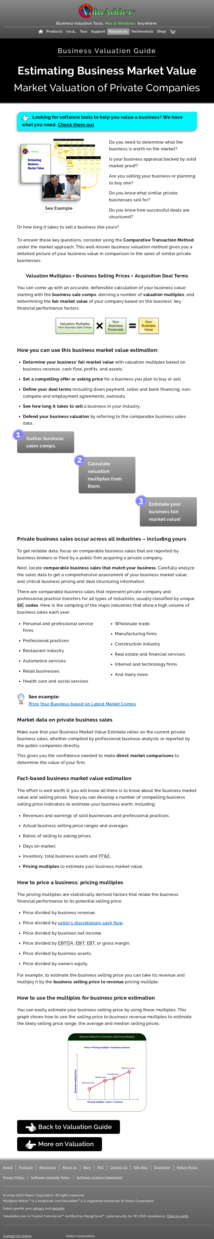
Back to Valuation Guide (68, 1127)
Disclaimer (162, 1167)
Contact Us (118, 1167)
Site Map (140, 1167)
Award (8, 1167)
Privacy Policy (13, 1177)
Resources (118, 31)
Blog (87, 1167)
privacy (38, 1208)
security (58, 1208)
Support (98, 31)
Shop (161, 31)
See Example (59, 208)
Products (54, 31)
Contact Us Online (17, 1236)
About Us (69, 1167)
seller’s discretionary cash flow (90, 922)
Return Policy (187, 1167)
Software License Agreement (99, 1177)
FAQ (100, 1167)
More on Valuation (59, 1144)
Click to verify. (178, 1216)
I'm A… (71, 31)
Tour (84, 31)
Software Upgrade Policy (50, 1177)
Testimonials (142, 31)
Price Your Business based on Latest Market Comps (82, 703)
